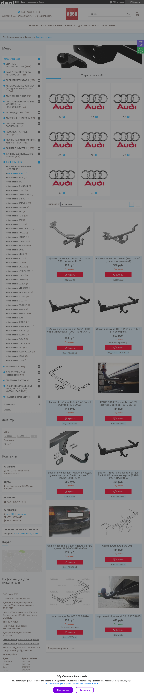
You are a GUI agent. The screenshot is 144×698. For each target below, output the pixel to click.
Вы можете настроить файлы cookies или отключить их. (71, 683)
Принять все (63, 690)
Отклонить (85, 690)
